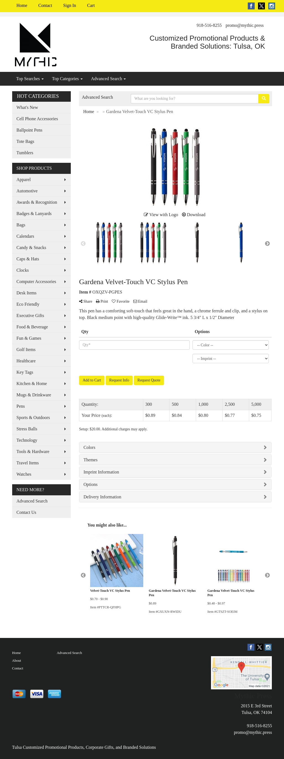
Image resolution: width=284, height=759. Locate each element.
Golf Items (26, 349)
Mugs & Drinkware (34, 394)
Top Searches (30, 78)
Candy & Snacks (31, 247)
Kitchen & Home (32, 383)
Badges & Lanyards (34, 213)
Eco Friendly (28, 304)
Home (22, 5)
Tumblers (25, 152)
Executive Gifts (30, 315)
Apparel (24, 179)
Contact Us (27, 512)
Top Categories (67, 78)
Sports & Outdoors (33, 417)
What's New (27, 107)
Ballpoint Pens (30, 130)
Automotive (27, 191)
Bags (21, 225)
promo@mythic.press (245, 25)
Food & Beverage (32, 326)
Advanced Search (108, 78)
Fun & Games (29, 338)
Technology (27, 440)
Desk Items (27, 292)
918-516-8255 (209, 25)
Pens (21, 406)
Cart (91, 5)
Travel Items (28, 462)
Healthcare (26, 360)
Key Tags (25, 372)
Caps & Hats (28, 259)
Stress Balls (27, 428)
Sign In (69, 5)
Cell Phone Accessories (37, 118)
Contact (45, 5)
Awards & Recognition (37, 202)
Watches (24, 474)
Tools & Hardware (33, 451)
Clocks (23, 270)
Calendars (25, 236)
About (16, 660)
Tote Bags (25, 141)
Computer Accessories (36, 281)
